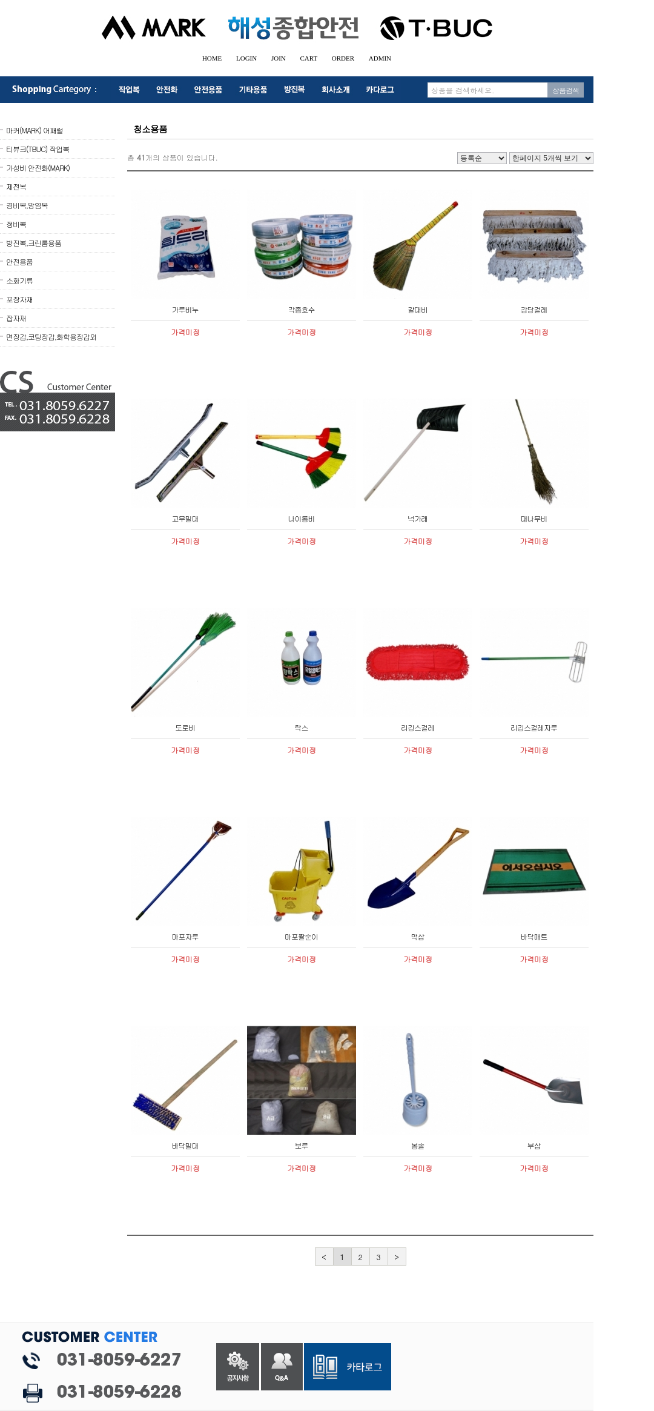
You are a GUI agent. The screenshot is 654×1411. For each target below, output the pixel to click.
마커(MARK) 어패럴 (34, 130)
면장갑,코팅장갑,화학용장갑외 (51, 336)
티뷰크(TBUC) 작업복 (37, 149)
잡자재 (16, 318)
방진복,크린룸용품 (33, 242)
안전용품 (19, 261)
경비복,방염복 (27, 205)
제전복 (16, 186)
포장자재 (19, 299)
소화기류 (19, 280)
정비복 (16, 224)
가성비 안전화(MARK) (38, 167)
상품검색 (565, 90)
